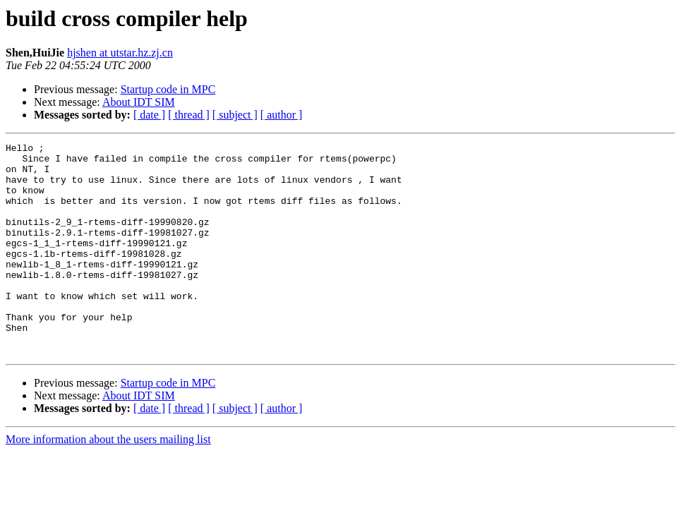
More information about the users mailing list (108, 482)
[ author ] (281, 115)
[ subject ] (235, 115)
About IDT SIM (138, 102)
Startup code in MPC (168, 89)
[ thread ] (189, 115)
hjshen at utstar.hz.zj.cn (120, 53)
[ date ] (149, 115)
